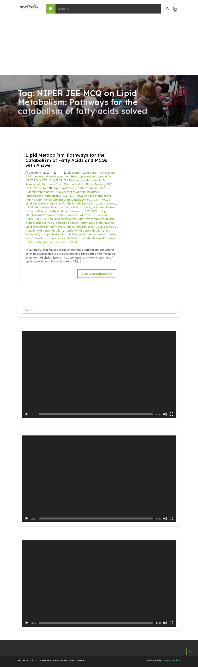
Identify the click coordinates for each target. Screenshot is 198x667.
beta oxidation (87, 188)
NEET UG (45, 180)
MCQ (107, 176)
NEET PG (32, 180)
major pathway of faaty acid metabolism (88, 207)
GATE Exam (107, 172)
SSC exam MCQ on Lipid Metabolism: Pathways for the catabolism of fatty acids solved (71, 234)
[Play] (27, 414)
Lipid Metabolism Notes (42, 207)
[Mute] (165, 414)
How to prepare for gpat (87, 176)
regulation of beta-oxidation (84, 230)
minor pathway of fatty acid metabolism (52, 211)
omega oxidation (67, 222)
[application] (99, 374)
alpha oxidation (64, 188)
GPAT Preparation (57, 176)
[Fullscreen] (171, 414)
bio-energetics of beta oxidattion (78, 191)
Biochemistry (75, 172)
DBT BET (91, 172)
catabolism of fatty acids (42, 195)
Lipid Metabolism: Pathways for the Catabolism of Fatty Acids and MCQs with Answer (68, 160)
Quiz (81, 184)
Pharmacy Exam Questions (59, 184)
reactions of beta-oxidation (44, 230)
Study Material (94, 184)
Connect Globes (170, 660)
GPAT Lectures (35, 176)
